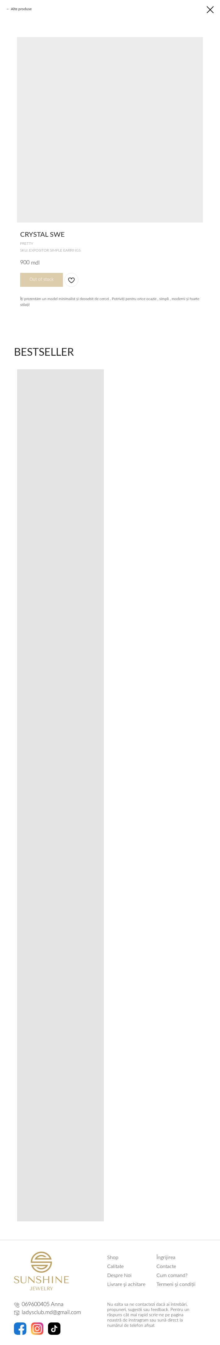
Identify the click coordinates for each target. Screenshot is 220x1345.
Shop (112, 1257)
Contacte (166, 1266)
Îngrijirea (165, 1257)
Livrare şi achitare (126, 1284)
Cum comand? (171, 1275)
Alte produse (21, 9)
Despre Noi (119, 1275)
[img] (41, 1271)
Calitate (115, 1266)
